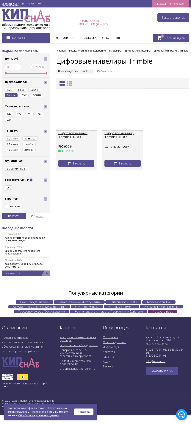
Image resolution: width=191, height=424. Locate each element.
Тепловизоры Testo (123, 302)
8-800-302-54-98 (156, 355)
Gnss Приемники (86, 306)
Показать (14, 216)
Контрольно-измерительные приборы (78, 339)
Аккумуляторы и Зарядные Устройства (39, 306)
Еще (119, 38)
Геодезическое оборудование (79, 345)
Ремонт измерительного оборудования (75, 362)
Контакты (109, 352)
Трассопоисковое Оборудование (41, 311)
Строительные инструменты (77, 368)
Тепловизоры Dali (159, 302)
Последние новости (17, 228)
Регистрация (176, 3)
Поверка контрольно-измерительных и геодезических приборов (76, 353)
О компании (65, 38)
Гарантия (109, 356)
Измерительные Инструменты (79, 302)
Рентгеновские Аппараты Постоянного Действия (108, 311)
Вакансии (109, 366)
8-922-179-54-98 (156, 349)
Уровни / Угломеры (121, 306)
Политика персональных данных (20, 383)
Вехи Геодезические (34, 302)
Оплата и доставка (94, 38)
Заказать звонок (173, 17)
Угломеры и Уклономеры (161, 306)
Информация (111, 347)
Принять (84, 412)
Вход (162, 3)
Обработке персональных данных (39, 415)
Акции (106, 361)
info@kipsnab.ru (155, 361)
